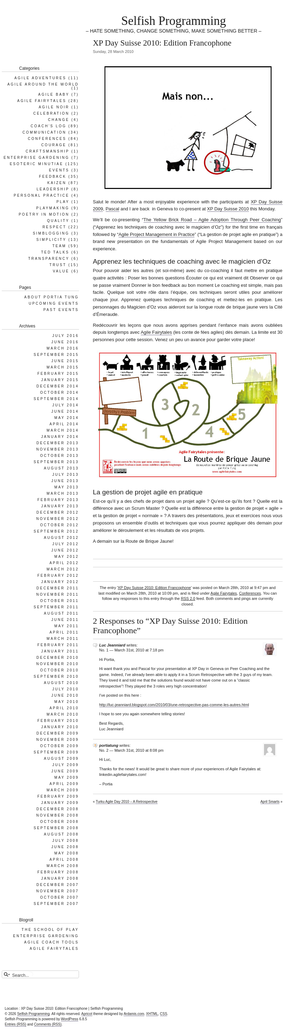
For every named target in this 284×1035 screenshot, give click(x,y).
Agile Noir (54, 107)
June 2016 (65, 342)
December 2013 (58, 443)
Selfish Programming (173, 21)
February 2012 (58, 575)
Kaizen (56, 183)
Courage (53, 145)
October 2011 (59, 601)
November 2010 (57, 664)
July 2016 (65, 336)
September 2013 (56, 462)
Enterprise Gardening (36, 158)
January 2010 (60, 727)
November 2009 (57, 740)
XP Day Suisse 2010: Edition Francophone (154, 588)
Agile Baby (54, 94)
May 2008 (66, 853)
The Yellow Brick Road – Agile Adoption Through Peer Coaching (212, 219)
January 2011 (60, 651)
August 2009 (61, 758)
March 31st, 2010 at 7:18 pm (139, 650)
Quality (58, 221)
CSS (163, 1014)
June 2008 (65, 847)
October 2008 (59, 822)
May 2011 (66, 626)
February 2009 (58, 796)
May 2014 (66, 418)
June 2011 (65, 620)
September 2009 (56, 752)
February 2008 (58, 872)
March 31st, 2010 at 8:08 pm (139, 750)
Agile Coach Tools (51, 942)
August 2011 (61, 613)
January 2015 (60, 380)
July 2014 (65, 405)
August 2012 (61, 538)
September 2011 (56, 607)
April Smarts (269, 802)
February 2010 (58, 721)
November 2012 (57, 519)
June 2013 (65, 481)
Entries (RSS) (15, 1024)
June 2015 (65, 361)
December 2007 (58, 885)
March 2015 (63, 367)
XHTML (152, 1014)
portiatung (108, 745)
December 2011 (58, 588)
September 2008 (56, 828)
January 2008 (60, 878)
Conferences (250, 593)
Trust (57, 265)
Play (63, 202)
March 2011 (63, 639)
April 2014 (64, 424)
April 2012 (64, 563)
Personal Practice (41, 195)
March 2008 (63, 866)
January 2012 (60, 582)
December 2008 (58, 809)
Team (59, 246)
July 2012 (65, 544)
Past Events (61, 310)
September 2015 (56, 355)
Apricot (86, 1014)
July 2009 (65, 765)
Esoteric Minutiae (37, 164)
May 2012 (66, 557)
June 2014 (65, 411)
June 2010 (65, 695)
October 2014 (59, 392)
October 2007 (59, 897)
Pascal (112, 208)
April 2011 (64, 632)
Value (61, 271)
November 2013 (57, 449)
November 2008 (57, 815)
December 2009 (58, 733)
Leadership (53, 189)
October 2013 (59, 456)
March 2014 (63, 430)
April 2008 (64, 859)
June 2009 (65, 771)
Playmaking (52, 208)
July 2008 (65, 841)
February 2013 (58, 500)
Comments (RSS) (47, 1024)
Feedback (52, 176)
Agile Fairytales (156, 332)
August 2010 (61, 683)
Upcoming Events (54, 303)
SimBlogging (51, 233)
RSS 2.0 (188, 598)
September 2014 (56, 399)
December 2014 (58, 386)
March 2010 (63, 714)
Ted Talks (55, 252)
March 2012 (63, 569)
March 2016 (63, 348)
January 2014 (60, 437)
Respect (54, 227)
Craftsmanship (47, 151)
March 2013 (63, 493)
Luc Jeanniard (112, 645)
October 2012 (59, 525)
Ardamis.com (134, 1014)
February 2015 (58, 374)
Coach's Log (48, 126)
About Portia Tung (51, 297)
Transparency (48, 259)
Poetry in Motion (44, 214)
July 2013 (65, 474)
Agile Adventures (40, 78)
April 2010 (64, 708)
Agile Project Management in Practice (157, 234)
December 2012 (58, 512)
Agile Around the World (43, 84)
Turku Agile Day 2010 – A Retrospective (127, 802)
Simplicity (51, 240)
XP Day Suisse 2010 (228, 208)
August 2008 (61, 834)
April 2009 (64, 784)
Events (59, 170)
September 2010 (56, 676)
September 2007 (56, 904)
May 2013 (66, 487)
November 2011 (57, 594)
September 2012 (56, 531)
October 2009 (59, 746)
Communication (44, 132)
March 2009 (63, 790)
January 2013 (60, 506)
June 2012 (65, 550)
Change (59, 120)
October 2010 (59, 670)
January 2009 (60, 803)
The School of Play (50, 930)
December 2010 (58, 657)
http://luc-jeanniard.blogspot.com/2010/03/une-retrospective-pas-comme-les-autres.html (174, 705)
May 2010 (66, 702)
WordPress (69, 1019)
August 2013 (61, 468)
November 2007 (57, 891)
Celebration (51, 113)
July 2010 (65, 689)
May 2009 (66, 777)
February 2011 (58, 645)
